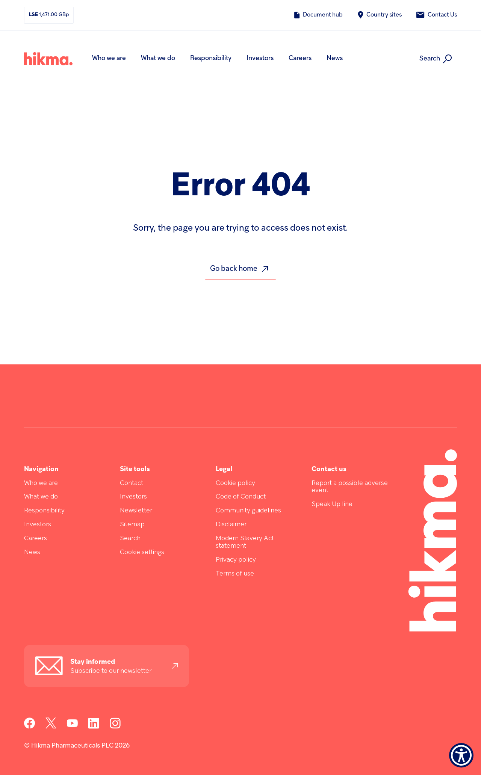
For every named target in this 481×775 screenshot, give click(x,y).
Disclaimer (231, 524)
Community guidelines (248, 511)
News (335, 58)
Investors (260, 58)
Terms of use (235, 574)
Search (130, 538)
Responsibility (210, 58)
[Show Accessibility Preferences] (461, 755)
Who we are (109, 58)
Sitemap (132, 524)
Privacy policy (236, 560)
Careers (300, 58)
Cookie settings (142, 552)
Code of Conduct (241, 497)
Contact (131, 483)
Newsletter (136, 511)
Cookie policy (235, 483)
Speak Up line (332, 504)
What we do (158, 58)
